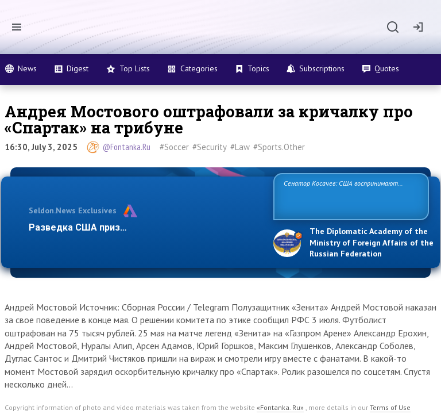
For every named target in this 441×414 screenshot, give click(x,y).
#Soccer (174, 146)
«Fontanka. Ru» (280, 407)
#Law (240, 146)
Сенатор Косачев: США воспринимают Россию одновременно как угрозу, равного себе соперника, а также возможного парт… (349, 196)
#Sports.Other (279, 146)
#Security (209, 146)
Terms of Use (390, 407)
